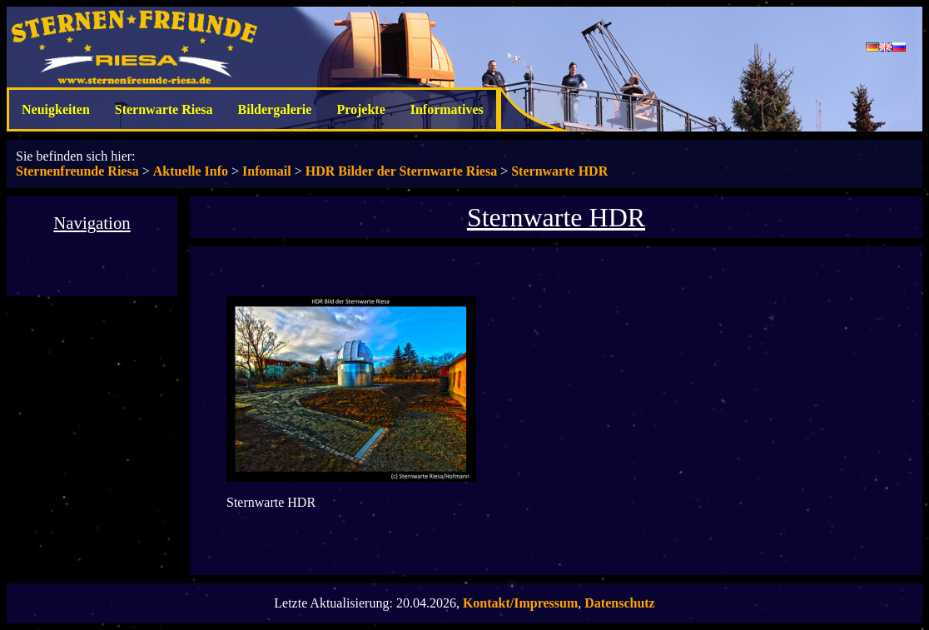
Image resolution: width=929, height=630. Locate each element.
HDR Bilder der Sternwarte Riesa (401, 171)
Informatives (447, 109)
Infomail (266, 171)
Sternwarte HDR (559, 171)
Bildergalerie (275, 109)
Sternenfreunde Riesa (77, 171)
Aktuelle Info (190, 171)
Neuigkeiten (56, 109)
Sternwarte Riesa (164, 109)
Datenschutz (619, 603)
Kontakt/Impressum (520, 603)
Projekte (360, 109)
